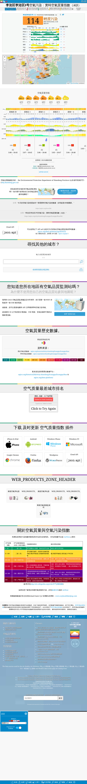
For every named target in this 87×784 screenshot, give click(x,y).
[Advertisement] (43, 290)
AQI (29, 15)
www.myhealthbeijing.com (66, 699)
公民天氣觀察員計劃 (44, 747)
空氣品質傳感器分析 (11, 745)
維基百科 (55, 693)
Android (33, 494)
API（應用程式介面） (12, 761)
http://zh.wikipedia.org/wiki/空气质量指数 (47, 687)
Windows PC (74, 494)
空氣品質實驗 (9, 743)
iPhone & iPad (13, 494)
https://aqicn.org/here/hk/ (43, 208)
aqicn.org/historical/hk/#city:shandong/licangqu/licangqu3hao (42, 400)
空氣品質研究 (9, 736)
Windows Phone (53, 494)
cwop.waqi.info (59, 747)
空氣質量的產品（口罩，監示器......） (16, 759)
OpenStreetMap (74, 83)
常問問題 (7, 749)
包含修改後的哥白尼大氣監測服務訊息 (49, 750)
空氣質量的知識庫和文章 (12, 741)
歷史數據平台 (9, 763)
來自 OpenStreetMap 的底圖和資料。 (49, 760)
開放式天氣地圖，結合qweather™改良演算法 (52, 744)
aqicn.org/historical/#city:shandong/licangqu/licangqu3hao (50, 377)
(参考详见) (43, 666)
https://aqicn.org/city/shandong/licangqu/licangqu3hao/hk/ (43, 216)
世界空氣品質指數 (56, 710)
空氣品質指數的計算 (11, 755)
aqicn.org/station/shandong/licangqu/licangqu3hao (50, 379)
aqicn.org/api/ (62, 233)
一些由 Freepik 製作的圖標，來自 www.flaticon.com (47, 753)
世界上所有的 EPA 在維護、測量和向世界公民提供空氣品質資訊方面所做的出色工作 (51, 731)
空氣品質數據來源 (10, 754)
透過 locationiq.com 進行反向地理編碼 (50, 757)
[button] (43, 61)
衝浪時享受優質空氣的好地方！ (47, 762)
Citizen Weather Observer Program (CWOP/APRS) (44, 779)
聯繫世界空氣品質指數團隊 (13, 731)
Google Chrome (13, 510)
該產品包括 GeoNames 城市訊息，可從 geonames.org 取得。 (49, 741)
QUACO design (42, 765)
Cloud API (74, 510)
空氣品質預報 (9, 757)
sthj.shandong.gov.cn (9, 182)
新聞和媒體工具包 (10, 733)
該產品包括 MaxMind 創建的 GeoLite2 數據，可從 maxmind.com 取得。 (51, 736)
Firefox (33, 510)
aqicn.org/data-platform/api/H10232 (52, 231)
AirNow (66, 640)
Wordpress (53, 510)
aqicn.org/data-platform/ (43, 403)
